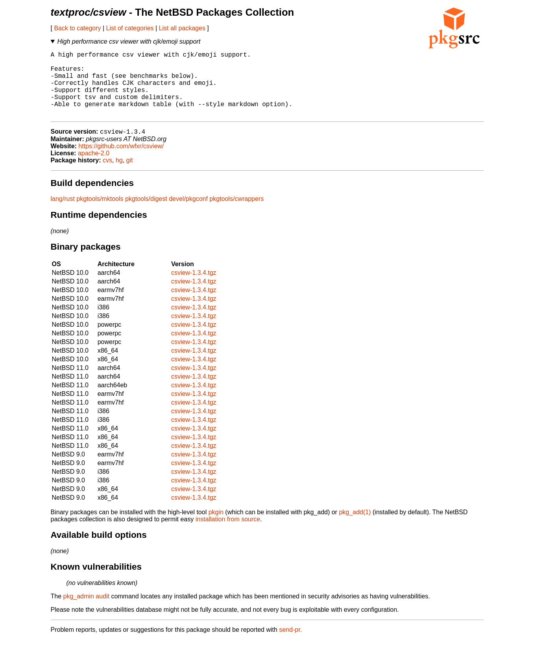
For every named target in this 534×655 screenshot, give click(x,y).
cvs (107, 175)
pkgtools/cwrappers (236, 214)
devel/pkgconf (188, 214)
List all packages (182, 28)
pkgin (216, 527)
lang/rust (63, 214)
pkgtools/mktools (99, 214)
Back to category (77, 28)
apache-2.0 (93, 168)
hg (119, 175)
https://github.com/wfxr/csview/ (121, 161)
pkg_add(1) (355, 527)
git (129, 175)
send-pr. (290, 645)
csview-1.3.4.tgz (193, 288)
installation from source (228, 534)
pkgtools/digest (146, 214)
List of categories (130, 28)
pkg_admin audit (86, 611)
